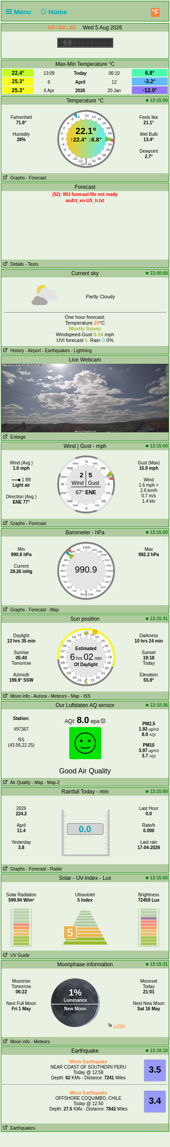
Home (53, 12)
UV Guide (15, 955)
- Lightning (81, 350)
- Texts (31, 264)
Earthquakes (18, 1128)
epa (98, 721)
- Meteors (57, 696)
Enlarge (13, 437)
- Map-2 (51, 782)
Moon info (15, 696)
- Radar (54, 868)
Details (12, 264)
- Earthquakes (56, 350)
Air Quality (16, 782)
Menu (20, 12)
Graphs (13, 177)
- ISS (86, 696)
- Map (53, 609)
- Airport (33, 350)
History (12, 350)
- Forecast (36, 177)
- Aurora (39, 696)
